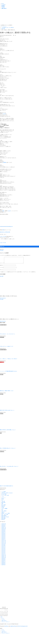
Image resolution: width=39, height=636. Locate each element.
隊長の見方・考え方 (5, 518)
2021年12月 (4, 541)
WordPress (6, 627)
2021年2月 (3, 553)
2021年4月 (3, 551)
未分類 (3, 508)
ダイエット (4, 498)
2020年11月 (4, 557)
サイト (1, 270)
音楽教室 (4, 162)
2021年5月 (3, 550)
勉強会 (3, 500)
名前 (1, 266)
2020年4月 (3, 565)
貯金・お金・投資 (5, 515)
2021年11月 (4, 543)
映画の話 (3, 507)
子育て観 (1, 250)
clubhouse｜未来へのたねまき (7, 494)
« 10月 (1, 618)
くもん (3, 497)
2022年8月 (3, 532)
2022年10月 (4, 529)
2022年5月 (3, 535)
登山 (2, 510)
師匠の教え (4, 503)
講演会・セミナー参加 (6, 514)
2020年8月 (3, 561)
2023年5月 (3, 527)
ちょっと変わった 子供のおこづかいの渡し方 (8, 359)
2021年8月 (3, 546)
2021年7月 (3, 547)
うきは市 (4, 113)
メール (1, 268)
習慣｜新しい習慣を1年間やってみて (6, 391)
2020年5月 (3, 564)
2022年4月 (3, 537)
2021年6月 (3, 549)
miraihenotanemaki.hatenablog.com (6, 226)
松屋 (3, 210)
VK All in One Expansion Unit (22, 627)
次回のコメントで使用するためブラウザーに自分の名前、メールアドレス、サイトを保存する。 (18, 273)
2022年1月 (3, 540)
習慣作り (3, 513)
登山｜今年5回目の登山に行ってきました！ (8, 449)
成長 (2, 504)
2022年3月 (3, 538)
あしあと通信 (4, 495)
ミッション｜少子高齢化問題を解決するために (8, 372)
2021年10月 (4, 544)
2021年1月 (3, 555)
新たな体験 (4, 506)
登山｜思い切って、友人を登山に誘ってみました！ (9, 467)
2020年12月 (4, 556)
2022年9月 (3, 531)
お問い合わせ (4, 621)
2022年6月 (3, 534)
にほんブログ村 (3, 236)
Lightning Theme (13, 627)
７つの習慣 (4, 492)
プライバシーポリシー (6, 622)
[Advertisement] (19, 17)
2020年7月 (3, 562)
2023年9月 (3, 526)
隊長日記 (3, 520)
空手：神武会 (4, 512)
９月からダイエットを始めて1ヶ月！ (6, 347)
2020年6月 (3, 563)
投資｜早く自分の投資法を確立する (6, 487)
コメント (2, 264)
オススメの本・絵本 (5, 496)
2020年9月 (3, 559)
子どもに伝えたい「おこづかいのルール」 (7, 335)
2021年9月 (3, 545)
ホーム (3, 619)
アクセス (3, 620)
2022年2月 (3, 539)
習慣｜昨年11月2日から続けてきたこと (7, 411)
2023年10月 (4, 525)
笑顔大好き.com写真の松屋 (5, 232)
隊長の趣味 (4, 519)
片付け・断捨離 (4, 509)
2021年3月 (3, 552)
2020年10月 (4, 558)
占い (2, 501)
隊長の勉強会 (4, 516)
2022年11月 (4, 528)
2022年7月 (3, 533)
